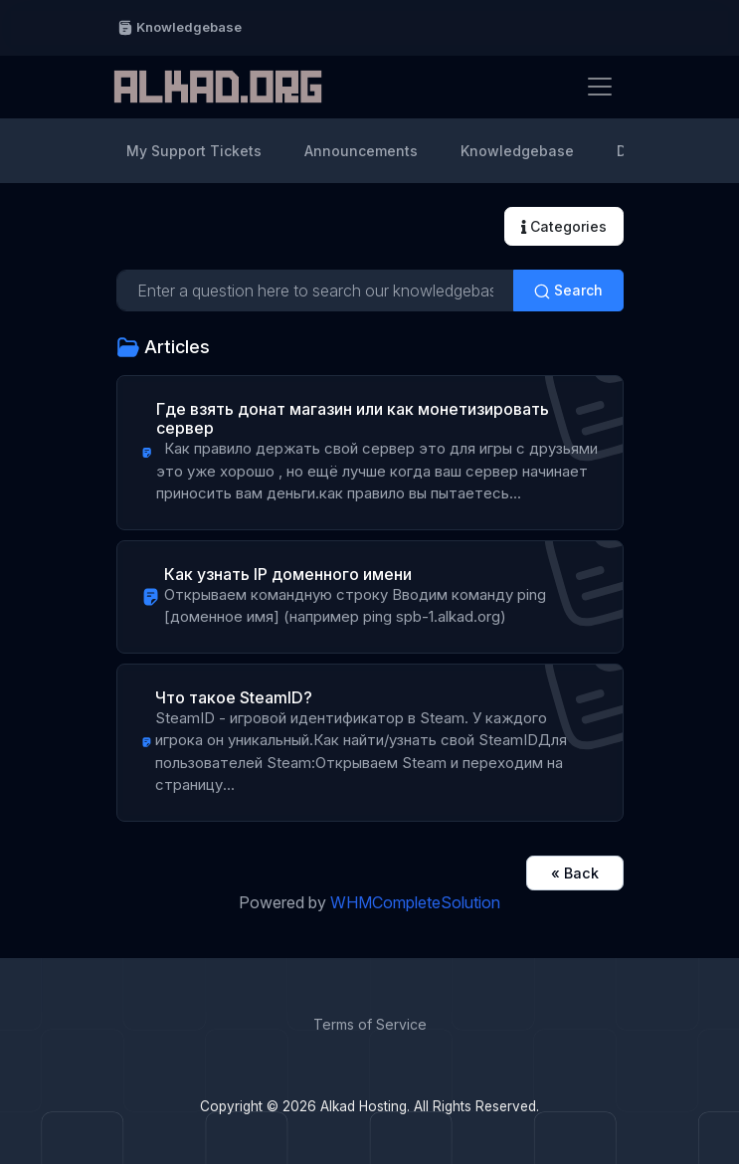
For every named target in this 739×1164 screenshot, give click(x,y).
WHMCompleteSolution (415, 902)
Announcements (361, 150)
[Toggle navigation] (600, 86)
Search (568, 290)
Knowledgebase (179, 27)
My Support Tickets (194, 150)
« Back (575, 873)
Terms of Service (370, 1024)
